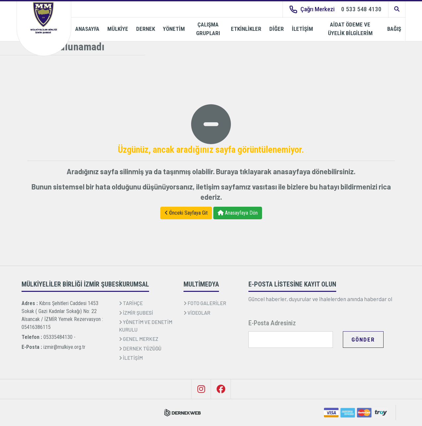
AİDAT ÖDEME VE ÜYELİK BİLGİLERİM (350, 28)
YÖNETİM (174, 29)
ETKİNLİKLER (246, 29)
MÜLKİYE (117, 29)
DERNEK (145, 29)
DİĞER (276, 29)
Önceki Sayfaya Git (186, 213)
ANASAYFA (87, 29)
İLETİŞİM (302, 29)
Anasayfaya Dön (238, 213)
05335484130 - (59, 337)
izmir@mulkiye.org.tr (64, 347)
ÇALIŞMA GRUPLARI (208, 28)
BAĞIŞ (394, 29)
